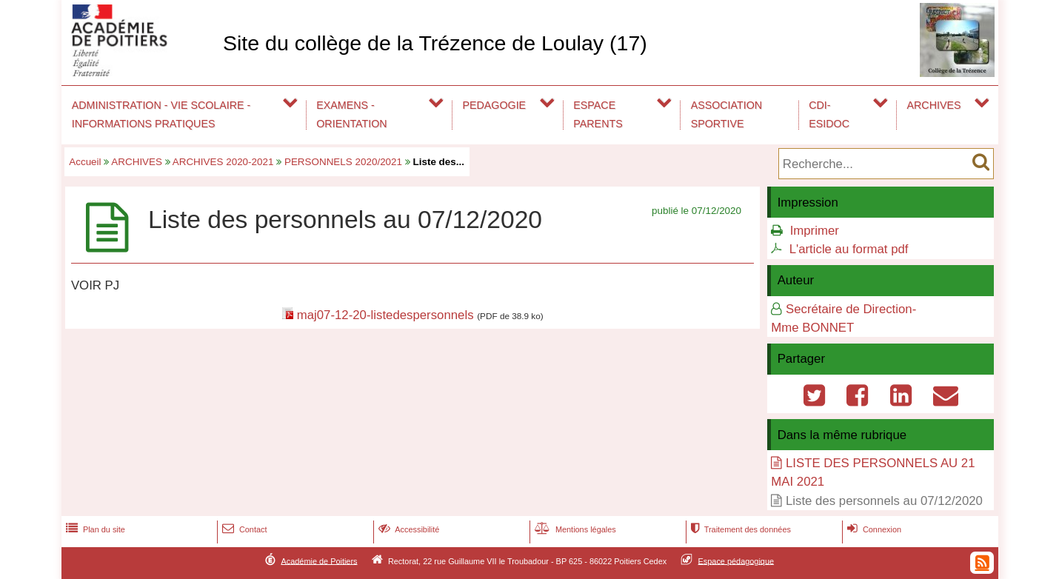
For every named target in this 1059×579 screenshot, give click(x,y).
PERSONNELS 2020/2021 (343, 161)
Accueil (85, 161)
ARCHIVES (934, 105)
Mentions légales (574, 529)
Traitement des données (739, 529)
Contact (243, 529)
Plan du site (94, 529)
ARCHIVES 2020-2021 (223, 161)
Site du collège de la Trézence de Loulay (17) (435, 43)
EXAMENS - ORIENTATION (351, 114)
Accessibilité (407, 529)
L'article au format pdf (849, 249)
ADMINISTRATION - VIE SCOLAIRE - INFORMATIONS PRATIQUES (161, 114)
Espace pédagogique (736, 560)
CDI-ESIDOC (829, 114)
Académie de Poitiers (319, 560)
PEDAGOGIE (495, 105)
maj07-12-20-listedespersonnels (385, 315)
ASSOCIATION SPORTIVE (726, 114)
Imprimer (814, 231)
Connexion (872, 529)
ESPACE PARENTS (597, 114)
